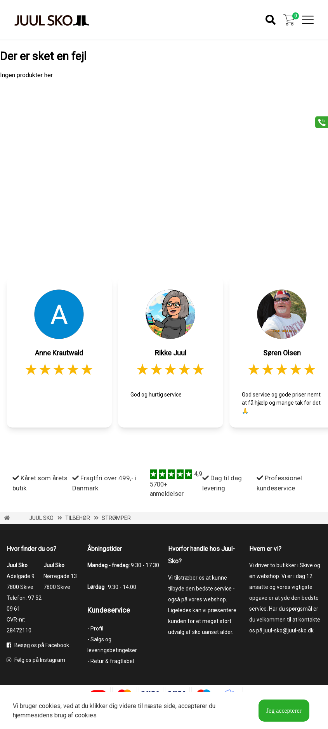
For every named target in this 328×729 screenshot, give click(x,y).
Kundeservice (108, 610)
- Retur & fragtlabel (110, 661)
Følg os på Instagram (36, 660)
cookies (50, 706)
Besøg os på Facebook (38, 645)
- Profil (95, 628)
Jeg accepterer (284, 710)
